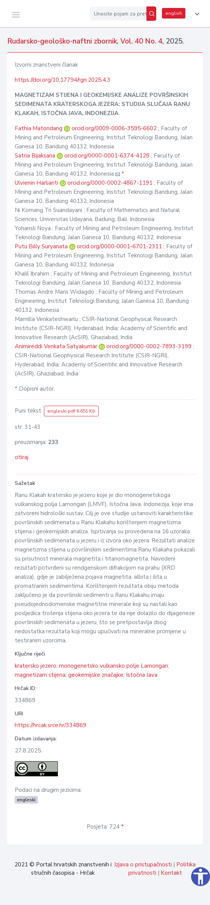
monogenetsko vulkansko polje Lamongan (113, 666)
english (173, 13)
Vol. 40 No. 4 (141, 41)
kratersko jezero (35, 666)
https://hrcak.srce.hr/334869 (50, 725)
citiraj (21, 457)
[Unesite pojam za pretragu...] (118, 13)
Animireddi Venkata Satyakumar (57, 346)
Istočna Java (141, 675)
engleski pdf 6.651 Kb (71, 411)
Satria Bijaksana (36, 155)
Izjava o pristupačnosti (143, 864)
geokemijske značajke (95, 675)
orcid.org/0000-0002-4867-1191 (109, 183)
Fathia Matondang (39, 128)
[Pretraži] (151, 13)
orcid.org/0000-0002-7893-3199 (148, 346)
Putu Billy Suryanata (42, 246)
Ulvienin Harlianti (37, 183)
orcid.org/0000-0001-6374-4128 (106, 155)
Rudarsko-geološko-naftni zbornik (62, 41)
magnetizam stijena (40, 675)
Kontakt (171, 873)
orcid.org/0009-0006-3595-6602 (114, 128)
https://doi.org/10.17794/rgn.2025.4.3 (62, 80)
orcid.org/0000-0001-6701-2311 (119, 246)
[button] (195, 14)
